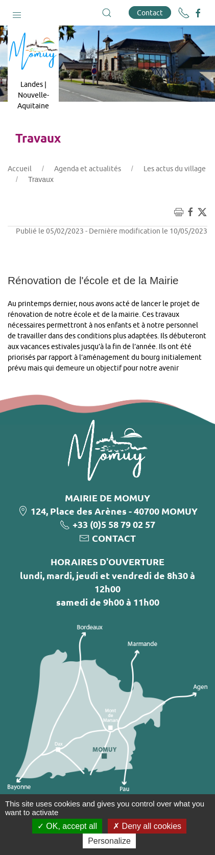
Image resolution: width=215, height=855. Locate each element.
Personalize (109, 841)
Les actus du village (175, 169)
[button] (17, 12)
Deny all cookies (147, 826)
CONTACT (114, 538)
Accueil (20, 169)
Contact (150, 12)
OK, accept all (67, 826)
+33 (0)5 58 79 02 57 (114, 524)
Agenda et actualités (87, 169)
